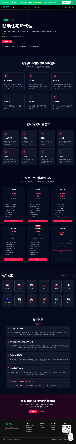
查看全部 (63, 275)
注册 (71, 7)
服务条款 (53, 425)
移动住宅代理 (29, 431)
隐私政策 (53, 427)
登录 (66, 7)
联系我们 (43, 411)
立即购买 (33, 411)
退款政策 (53, 429)
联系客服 (70, 275)
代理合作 (36, 7)
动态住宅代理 (29, 429)
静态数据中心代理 (30, 425)
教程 (30, 7)
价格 (25, 7)
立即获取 (7, 41)
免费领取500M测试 (66, 2)
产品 (20, 7)
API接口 (42, 427)
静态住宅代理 (29, 427)
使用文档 (42, 425)
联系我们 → (62, 251)
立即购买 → (13, 221)
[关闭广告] (73, 2)
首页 (14, 7)
